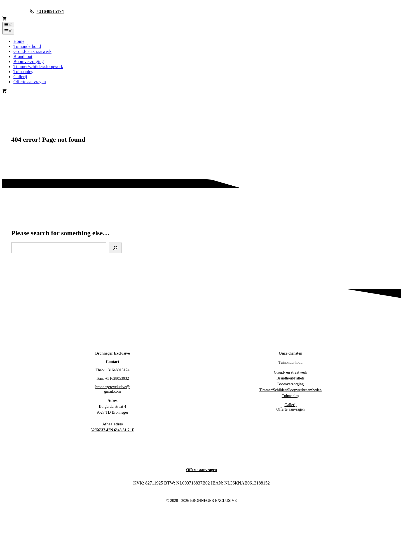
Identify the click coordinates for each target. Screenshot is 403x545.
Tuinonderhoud (27, 46)
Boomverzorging (28, 61)
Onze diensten (290, 353)
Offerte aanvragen (29, 81)
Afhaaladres (112, 424)
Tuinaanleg (23, 71)
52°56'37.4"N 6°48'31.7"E (112, 430)
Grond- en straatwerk (32, 51)
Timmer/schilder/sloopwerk (38, 66)
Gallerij (20, 76)
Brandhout (22, 56)
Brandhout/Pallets (290, 378)
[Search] (115, 248)
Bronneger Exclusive (112, 353)
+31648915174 (50, 11)
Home (18, 41)
